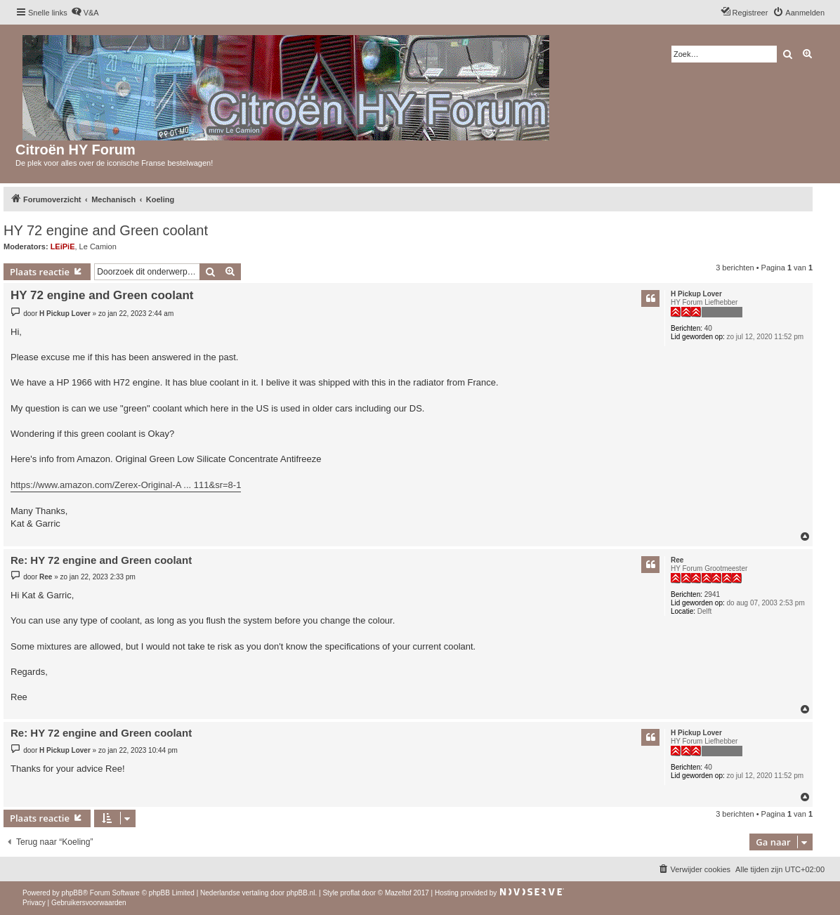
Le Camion (98, 246)
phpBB (72, 893)
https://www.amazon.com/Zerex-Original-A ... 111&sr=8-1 (126, 485)
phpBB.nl (301, 893)
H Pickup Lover (696, 294)
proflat (350, 893)
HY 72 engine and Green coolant (106, 230)
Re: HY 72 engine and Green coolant (101, 560)
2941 (712, 594)
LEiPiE (63, 246)
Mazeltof (398, 893)
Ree (677, 560)
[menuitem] (85, 12)
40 (708, 328)
